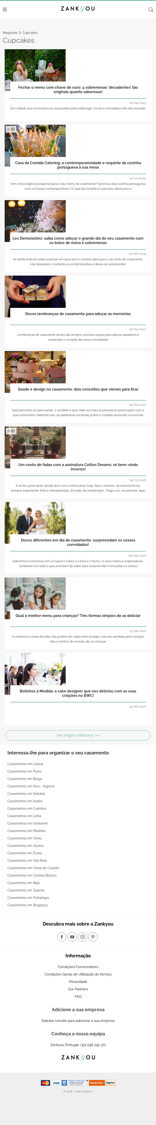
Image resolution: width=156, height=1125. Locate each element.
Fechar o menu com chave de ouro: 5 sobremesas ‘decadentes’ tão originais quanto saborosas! (78, 89)
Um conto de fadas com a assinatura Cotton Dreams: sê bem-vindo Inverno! (78, 467)
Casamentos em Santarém (27, 823)
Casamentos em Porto (24, 771)
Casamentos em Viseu (24, 838)
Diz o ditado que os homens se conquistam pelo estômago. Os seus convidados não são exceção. (78, 108)
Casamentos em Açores (25, 846)
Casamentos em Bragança (27, 905)
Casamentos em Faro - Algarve (31, 786)
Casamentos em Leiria (24, 816)
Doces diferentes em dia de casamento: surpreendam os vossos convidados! (78, 542)
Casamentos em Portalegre (28, 898)
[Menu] (5, 9)
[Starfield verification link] (75, 1083)
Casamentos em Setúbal (26, 794)
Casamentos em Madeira (26, 831)
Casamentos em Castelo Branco (31, 875)
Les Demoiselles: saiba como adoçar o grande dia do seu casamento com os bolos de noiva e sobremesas (78, 240)
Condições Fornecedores (78, 967)
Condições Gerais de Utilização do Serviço (78, 974)
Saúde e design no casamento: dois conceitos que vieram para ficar (78, 389)
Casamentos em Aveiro (24, 801)
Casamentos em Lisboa (25, 764)
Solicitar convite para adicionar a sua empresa (78, 1021)
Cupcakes (30, 33)
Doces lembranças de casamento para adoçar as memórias (78, 314)
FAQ (78, 997)
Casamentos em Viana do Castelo (33, 868)
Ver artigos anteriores (78, 735)
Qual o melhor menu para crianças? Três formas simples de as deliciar (78, 615)
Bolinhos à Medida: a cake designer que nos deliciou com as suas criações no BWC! (78, 693)
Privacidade (78, 982)
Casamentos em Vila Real (27, 860)
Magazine (10, 33)
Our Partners (78, 989)
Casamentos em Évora (24, 853)
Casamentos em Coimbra (26, 808)
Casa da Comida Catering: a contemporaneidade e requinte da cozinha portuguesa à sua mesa (78, 165)
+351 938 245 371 (93, 1045)
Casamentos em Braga (24, 779)
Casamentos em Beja (23, 883)
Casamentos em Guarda (25, 890)
